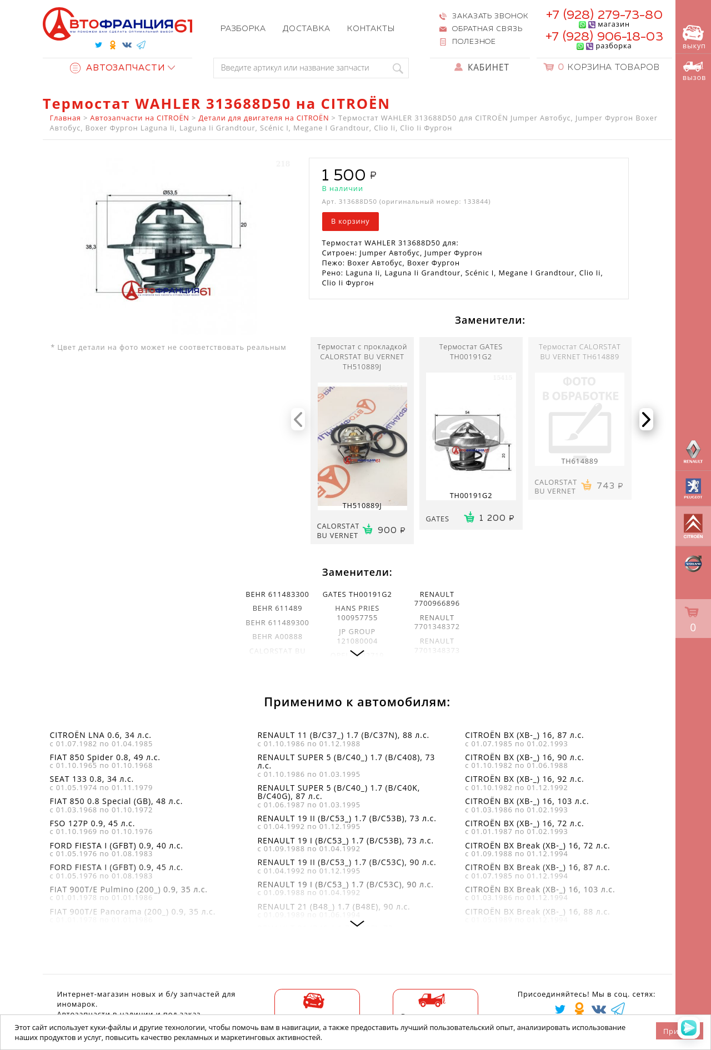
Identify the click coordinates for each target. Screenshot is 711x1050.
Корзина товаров (609, 67)
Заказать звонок (490, 16)
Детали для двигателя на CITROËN (263, 118)
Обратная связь (487, 29)
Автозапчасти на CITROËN (139, 118)
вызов (694, 71)
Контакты (371, 29)
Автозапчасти (117, 68)
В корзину (350, 221)
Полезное (474, 42)
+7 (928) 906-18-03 (604, 37)
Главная (65, 118)
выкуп (694, 38)
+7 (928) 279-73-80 (604, 15)
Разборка (243, 29)
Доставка (307, 29)
